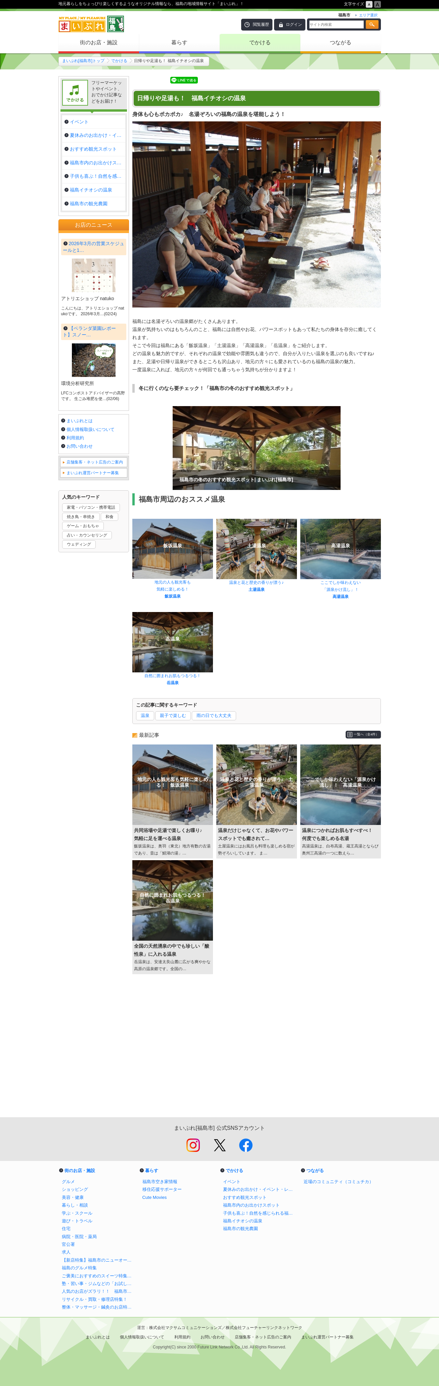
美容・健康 (73, 1197)
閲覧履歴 (261, 24)
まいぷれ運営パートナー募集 (93, 654)
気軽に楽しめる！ (173, 589)
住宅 (66, 1228)
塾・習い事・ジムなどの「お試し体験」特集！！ (99, 1283)
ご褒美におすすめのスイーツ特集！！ (99, 1275)
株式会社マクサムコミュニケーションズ (185, 1327)
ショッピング (75, 1189)
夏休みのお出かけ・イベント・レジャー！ (260, 1189)
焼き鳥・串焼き (81, 698)
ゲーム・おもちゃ (83, 707)
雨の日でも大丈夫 (213, 715)
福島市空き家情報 (159, 1181)
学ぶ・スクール (77, 1213)
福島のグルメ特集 (79, 1267)
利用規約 (75, 618)
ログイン (294, 24)
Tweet (141, 80)
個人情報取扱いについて (91, 610)
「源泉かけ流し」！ (340, 589)
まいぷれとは (80, 601)
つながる (340, 42)
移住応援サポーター (162, 1189)
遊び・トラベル (77, 1220)
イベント (231, 1181)
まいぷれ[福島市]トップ (83, 60)
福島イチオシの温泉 (242, 1220)
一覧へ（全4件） (366, 734)
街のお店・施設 (99, 42)
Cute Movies (154, 1197)
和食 (109, 698)
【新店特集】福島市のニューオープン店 (99, 1260)
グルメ (68, 1181)
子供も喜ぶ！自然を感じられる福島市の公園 (260, 1213)
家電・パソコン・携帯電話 (91, 688)
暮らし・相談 (75, 1205)
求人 (66, 1252)
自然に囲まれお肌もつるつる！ (172, 675)
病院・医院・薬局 (79, 1236)
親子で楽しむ (173, 715)
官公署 (68, 1244)
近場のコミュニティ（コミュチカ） (339, 1181)
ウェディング (79, 725)
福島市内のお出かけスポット (251, 1205)
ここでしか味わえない (340, 582)
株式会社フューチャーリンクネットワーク (264, 1327)
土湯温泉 (257, 589)
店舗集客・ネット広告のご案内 (95, 643)
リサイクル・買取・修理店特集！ (94, 1299)
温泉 (145, 715)
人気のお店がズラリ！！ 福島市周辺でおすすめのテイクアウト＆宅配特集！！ (99, 1291)
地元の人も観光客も (173, 582)
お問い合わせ (80, 627)
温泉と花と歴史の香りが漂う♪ (256, 582)
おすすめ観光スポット (245, 1197)
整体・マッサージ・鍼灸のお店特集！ (99, 1307)
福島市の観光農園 (240, 1228)
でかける (260, 42)
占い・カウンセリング (87, 716)
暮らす (179, 42)
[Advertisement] (256, 1049)
